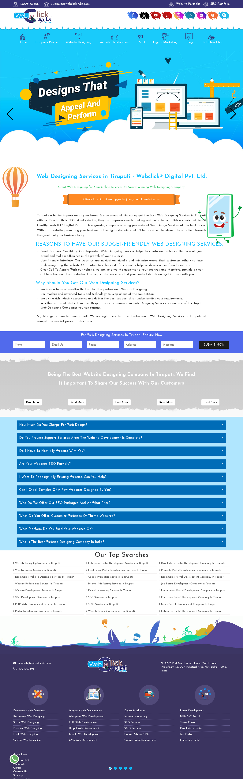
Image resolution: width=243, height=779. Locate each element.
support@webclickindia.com (34, 663)
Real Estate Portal (191, 728)
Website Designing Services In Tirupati (36, 563)
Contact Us (20, 771)
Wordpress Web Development (86, 716)
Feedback (19, 764)
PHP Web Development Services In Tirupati (39, 604)
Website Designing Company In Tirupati (110, 611)
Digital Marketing (165, 38)
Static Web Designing (26, 722)
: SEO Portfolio (216, 4)
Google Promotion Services (140, 740)
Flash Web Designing (25, 734)
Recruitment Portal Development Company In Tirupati (192, 590)
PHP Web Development (83, 722)
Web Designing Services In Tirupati (34, 570)
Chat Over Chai (211, 38)
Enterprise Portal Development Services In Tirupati (117, 563)
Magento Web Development (85, 710)
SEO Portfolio (21, 760)
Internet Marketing (135, 716)
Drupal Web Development (84, 728)
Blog (189, 38)
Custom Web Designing (27, 740)
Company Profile (46, 38)
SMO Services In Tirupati (102, 604)
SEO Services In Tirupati (101, 597)
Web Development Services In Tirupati (36, 597)
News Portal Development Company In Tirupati (188, 604)
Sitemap (18, 775)
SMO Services (132, 728)
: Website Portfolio (184, 4)
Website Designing (78, 38)
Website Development (114, 38)
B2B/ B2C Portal (190, 716)
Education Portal (190, 740)
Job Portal (186, 734)
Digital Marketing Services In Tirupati (109, 590)
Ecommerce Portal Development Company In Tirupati (191, 577)
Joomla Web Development (84, 734)
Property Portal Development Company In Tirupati (190, 570)
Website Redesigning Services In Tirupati (38, 583)
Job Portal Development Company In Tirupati (187, 583)
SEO (141, 38)
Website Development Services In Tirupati (38, 590)
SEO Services (132, 722)
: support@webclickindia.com (67, 4)
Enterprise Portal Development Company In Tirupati (190, 611)
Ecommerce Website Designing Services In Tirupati (43, 577)
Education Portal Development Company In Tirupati (190, 597)
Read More (32, 402)
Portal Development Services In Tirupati (37, 611)
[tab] (121, 425)
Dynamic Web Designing (27, 728)
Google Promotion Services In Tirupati (109, 577)
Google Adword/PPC (136, 734)
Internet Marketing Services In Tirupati (110, 583)
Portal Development (192, 710)
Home (22, 38)
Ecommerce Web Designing (29, 710)
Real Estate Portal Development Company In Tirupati (192, 563)
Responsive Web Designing (29, 716)
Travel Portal (187, 722)
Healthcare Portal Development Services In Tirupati (117, 570)
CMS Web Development (83, 740)
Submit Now (214, 344)
